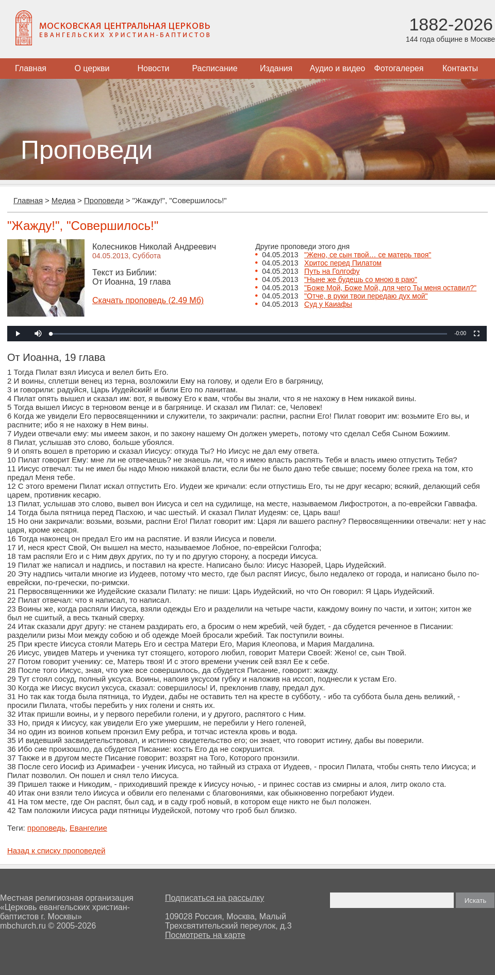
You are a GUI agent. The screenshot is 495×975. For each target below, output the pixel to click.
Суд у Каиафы (328, 304)
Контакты (460, 68)
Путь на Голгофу (331, 271)
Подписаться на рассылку (214, 898)
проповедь (46, 827)
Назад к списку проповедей (56, 850)
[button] (38, 333)
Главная (30, 68)
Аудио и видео (338, 68)
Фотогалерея (399, 68)
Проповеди (104, 200)
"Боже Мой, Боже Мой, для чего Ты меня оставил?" (390, 288)
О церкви (91, 68)
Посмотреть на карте (205, 935)
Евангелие (88, 827)
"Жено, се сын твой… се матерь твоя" (367, 255)
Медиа (63, 200)
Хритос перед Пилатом (343, 263)
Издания (276, 68)
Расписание (214, 68)
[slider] (249, 334)
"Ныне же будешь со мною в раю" (360, 279)
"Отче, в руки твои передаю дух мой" (365, 296)
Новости (154, 68)
